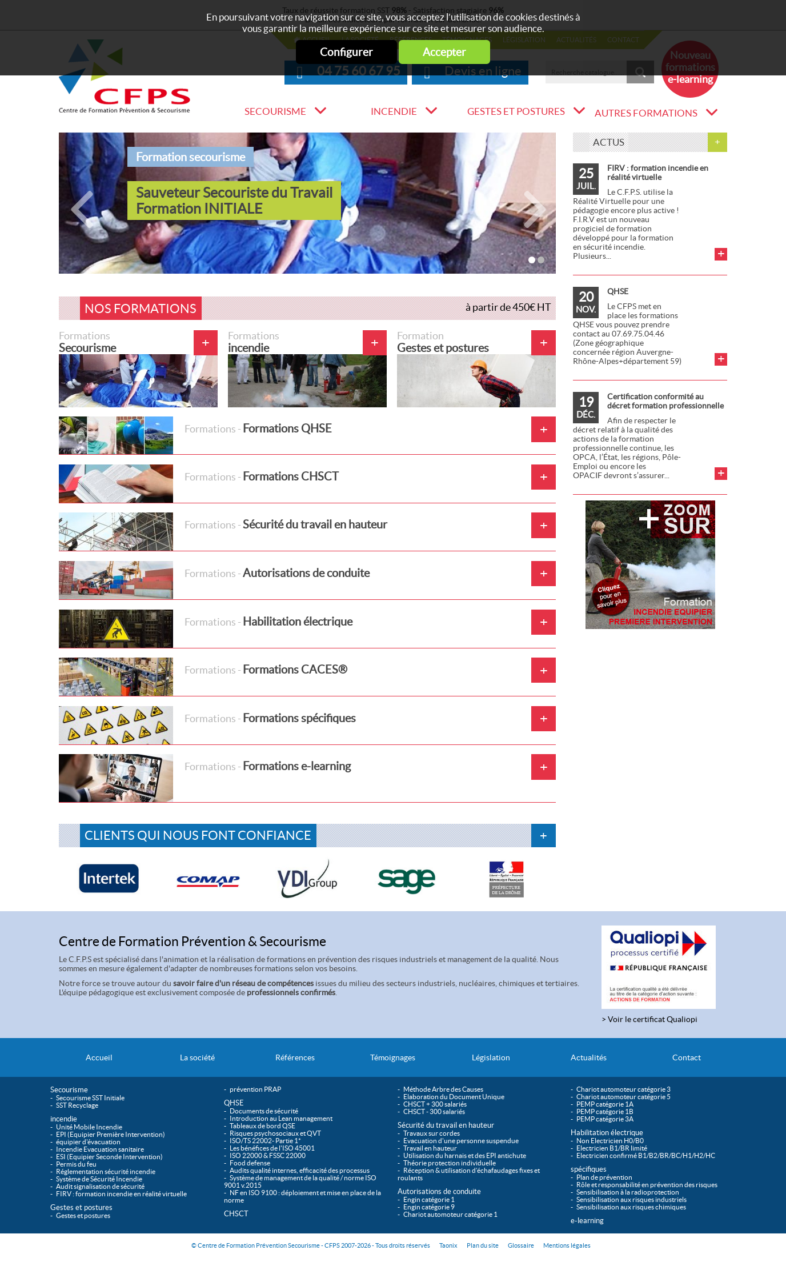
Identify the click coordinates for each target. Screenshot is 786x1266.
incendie (394, 111)
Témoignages (392, 1057)
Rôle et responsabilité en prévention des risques (646, 1184)
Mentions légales (567, 1245)
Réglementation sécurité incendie (105, 1171)
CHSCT (236, 1213)
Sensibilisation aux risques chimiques (631, 1207)
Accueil (99, 1057)
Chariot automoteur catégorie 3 (623, 1089)
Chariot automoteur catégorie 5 (623, 1096)
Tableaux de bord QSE (262, 1125)
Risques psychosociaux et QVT (275, 1133)
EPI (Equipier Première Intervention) (110, 1134)
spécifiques (589, 1169)
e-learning (587, 1220)
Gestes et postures (516, 111)
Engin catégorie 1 (429, 1199)
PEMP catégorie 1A (604, 1104)
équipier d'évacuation (88, 1141)
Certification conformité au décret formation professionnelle (665, 401)
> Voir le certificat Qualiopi (649, 1019)
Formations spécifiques (207, 725)
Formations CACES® (203, 677)
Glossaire (521, 1245)
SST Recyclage (77, 1105)
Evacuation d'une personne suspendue (461, 1140)
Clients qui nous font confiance (198, 835)
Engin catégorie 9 (429, 1207)
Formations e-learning (205, 778)
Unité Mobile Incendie (89, 1127)
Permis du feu (76, 1164)
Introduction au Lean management (281, 1118)
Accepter (444, 52)
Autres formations (646, 113)
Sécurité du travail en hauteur (223, 531)
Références (295, 1057)
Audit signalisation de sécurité (100, 1186)
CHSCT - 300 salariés (434, 1111)
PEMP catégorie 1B (604, 1111)
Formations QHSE (195, 435)
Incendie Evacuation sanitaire (100, 1149)
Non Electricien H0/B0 (610, 1140)
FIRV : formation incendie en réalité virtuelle (657, 172)
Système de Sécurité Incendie (99, 1179)
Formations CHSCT (199, 483)
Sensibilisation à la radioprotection (627, 1192)
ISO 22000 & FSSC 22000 (268, 1155)
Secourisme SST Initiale (90, 1097)
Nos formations (140, 308)
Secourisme (275, 111)
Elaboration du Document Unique (453, 1096)
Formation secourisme (190, 156)
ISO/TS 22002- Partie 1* (265, 1140)
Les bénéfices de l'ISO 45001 (272, 1148)
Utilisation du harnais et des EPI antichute (464, 1155)
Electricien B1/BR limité (611, 1148)
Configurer (346, 52)
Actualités (589, 1057)
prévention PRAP (255, 1089)
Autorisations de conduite (214, 580)
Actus (608, 142)
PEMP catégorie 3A (604, 1119)
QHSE (617, 291)
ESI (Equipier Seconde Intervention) (109, 1156)
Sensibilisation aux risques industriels (631, 1199)
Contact (686, 1057)
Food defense (250, 1163)
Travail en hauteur (430, 1148)
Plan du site (483, 1245)
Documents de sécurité (264, 1111)
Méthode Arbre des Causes (443, 1089)
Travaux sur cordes (431, 1133)
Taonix (448, 1245)
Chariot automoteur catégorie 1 (450, 1214)
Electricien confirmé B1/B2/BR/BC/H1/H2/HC (645, 1155)
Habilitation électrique (205, 629)
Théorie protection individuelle (449, 1163)
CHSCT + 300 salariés (435, 1104)
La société (197, 1057)
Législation (491, 1057)
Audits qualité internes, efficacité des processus (300, 1170)
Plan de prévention (604, 1177)
